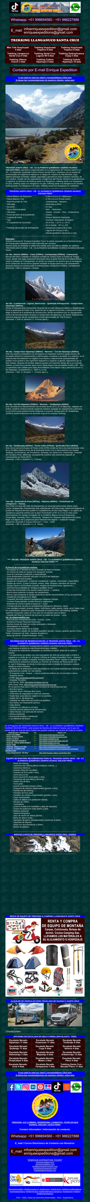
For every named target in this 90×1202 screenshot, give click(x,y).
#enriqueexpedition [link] (16, 1189)
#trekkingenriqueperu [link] (45, 1194)
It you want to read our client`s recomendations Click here (45, 78)
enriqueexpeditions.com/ (45, 1164)
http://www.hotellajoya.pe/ (49, 739)
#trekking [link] (76, 1191)
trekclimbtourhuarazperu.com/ (45, 1168)
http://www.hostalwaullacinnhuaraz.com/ (54, 747)
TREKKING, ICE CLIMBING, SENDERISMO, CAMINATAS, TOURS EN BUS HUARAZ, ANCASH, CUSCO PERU (45, 1123)
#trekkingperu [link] (44, 1189)
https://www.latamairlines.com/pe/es (30, 678)
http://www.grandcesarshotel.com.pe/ (53, 741)
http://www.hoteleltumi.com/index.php (53, 745)
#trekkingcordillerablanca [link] (71, 1189)
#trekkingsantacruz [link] (31, 1189)
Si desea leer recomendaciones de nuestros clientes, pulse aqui (45, 80)
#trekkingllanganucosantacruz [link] (50, 1191)
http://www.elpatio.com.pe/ (49, 743)
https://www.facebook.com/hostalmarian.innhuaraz (58, 749)
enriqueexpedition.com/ (45, 1162)
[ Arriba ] (17, 1031)
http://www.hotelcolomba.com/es (51, 735)
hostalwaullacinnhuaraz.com (45, 1170)
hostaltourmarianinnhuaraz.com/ (45, 1166)
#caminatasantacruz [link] (17, 1191)
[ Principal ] (10, 1031)
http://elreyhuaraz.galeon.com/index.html (55, 753)
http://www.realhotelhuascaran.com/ (53, 737)
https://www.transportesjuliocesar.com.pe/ (40, 685)
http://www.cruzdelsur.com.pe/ (36, 682)
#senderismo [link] (68, 1191)
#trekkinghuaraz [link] (32, 1191)
